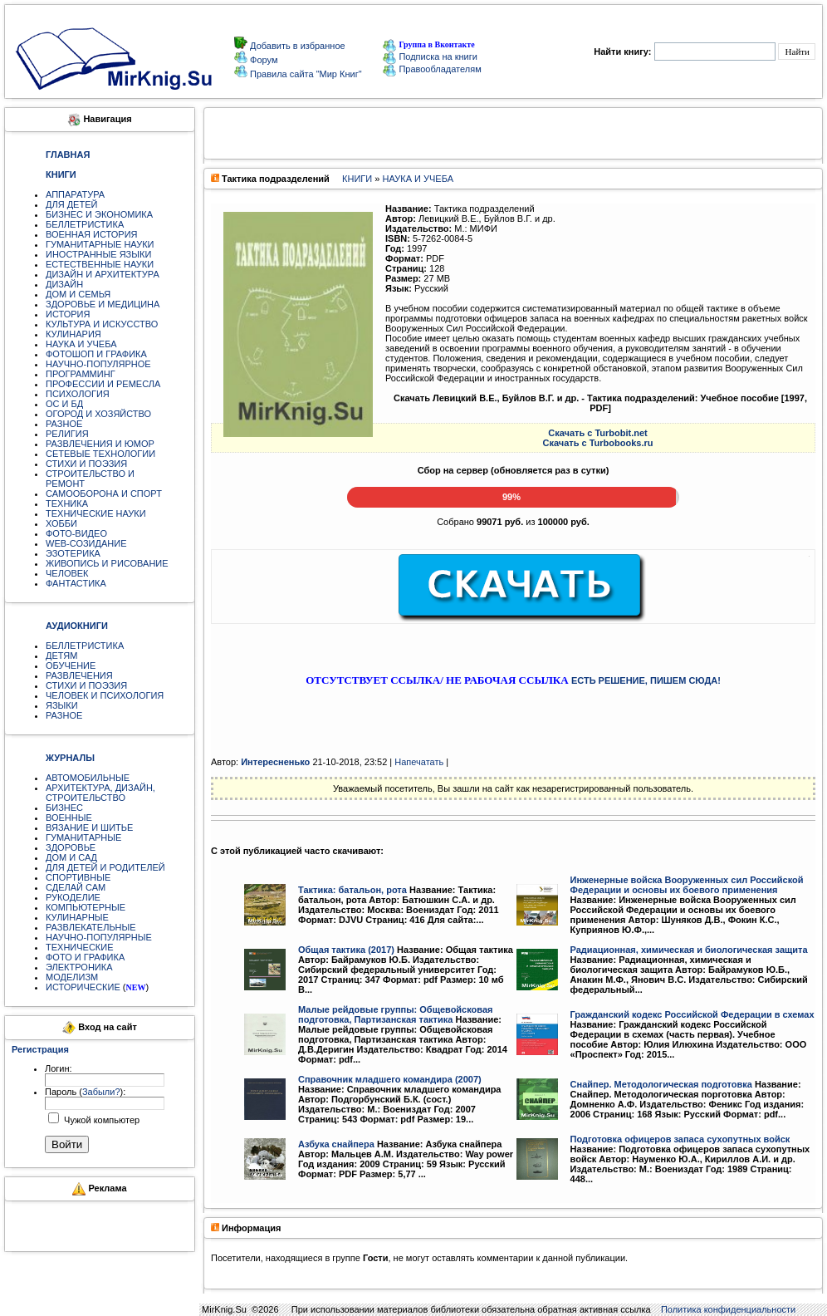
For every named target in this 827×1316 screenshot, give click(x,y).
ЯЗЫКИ (62, 705)
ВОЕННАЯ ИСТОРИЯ (92, 234)
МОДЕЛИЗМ (72, 977)
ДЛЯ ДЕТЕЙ (71, 204)
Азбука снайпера (336, 1144)
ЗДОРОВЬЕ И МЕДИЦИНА (102, 304)
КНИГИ (357, 179)
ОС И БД (64, 404)
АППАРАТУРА (75, 194)
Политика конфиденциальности (728, 1309)
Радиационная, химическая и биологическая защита (689, 950)
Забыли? (101, 1092)
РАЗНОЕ (64, 424)
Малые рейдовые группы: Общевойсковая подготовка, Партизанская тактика (395, 1014)
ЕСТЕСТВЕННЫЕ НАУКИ (100, 264)
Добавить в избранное (296, 46)
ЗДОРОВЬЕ (70, 847)
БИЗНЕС (64, 808)
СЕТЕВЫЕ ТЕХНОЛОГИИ (100, 454)
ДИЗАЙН (64, 284)
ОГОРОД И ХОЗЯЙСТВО (98, 414)
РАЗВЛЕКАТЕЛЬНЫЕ (91, 927)
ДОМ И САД (71, 857)
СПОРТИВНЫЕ (78, 877)
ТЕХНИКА (67, 503)
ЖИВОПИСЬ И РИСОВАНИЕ (107, 563)
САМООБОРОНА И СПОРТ (104, 493)
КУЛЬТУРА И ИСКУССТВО (102, 324)
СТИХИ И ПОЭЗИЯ (86, 464)
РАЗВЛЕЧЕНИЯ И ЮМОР (100, 444)
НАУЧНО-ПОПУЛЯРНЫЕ (99, 937)
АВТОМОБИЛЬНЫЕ (88, 778)
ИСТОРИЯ (68, 314)
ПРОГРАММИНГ (80, 374)
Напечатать (418, 762)
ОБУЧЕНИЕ (70, 665)
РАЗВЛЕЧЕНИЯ (79, 675)
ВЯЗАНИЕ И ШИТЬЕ (89, 827)
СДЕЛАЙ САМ (75, 887)
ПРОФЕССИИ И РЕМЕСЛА (103, 384)
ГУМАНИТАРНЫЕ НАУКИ (100, 244)
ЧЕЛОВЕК (67, 573)
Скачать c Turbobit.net (598, 433)
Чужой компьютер (100, 1120)
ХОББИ (61, 523)
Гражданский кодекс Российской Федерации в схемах (692, 1014)
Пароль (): (85, 1092)
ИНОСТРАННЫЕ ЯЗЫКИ (98, 254)
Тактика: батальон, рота (352, 890)
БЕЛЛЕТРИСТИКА (85, 224)
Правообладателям (432, 69)
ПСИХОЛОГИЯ (78, 394)
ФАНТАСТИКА (76, 583)
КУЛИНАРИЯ (73, 334)
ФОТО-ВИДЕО (76, 533)
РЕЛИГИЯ (67, 434)
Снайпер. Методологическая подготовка (661, 1084)
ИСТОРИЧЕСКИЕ (83, 987)
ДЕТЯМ (61, 655)
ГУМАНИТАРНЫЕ (83, 837)
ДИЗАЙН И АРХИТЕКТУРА (102, 274)
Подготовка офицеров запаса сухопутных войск (680, 1139)
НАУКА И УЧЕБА (81, 344)
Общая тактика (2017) (346, 950)
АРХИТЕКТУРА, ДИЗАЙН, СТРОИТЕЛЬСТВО (100, 793)
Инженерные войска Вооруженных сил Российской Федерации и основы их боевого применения (687, 885)
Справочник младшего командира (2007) (390, 1079)
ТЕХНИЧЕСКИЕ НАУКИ (96, 513)
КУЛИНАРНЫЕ (77, 917)
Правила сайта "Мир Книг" (304, 74)
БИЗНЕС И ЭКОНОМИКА (99, 214)
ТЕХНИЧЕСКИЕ (80, 947)
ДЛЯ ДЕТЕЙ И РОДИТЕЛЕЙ (105, 867)
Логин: (58, 1068)
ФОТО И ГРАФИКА (85, 957)
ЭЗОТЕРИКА (73, 553)
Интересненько (275, 762)
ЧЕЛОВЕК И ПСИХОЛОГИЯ (105, 695)
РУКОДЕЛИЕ (73, 897)
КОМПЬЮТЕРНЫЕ (85, 907)
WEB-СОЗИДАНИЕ (86, 543)
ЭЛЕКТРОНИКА (79, 967)
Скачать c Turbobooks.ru (598, 443)
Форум (262, 60)
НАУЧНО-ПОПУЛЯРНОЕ (98, 364)
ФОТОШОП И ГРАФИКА (96, 354)
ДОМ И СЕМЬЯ (78, 294)
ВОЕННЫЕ (69, 817)
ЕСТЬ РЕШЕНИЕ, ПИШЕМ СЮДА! (646, 680)
